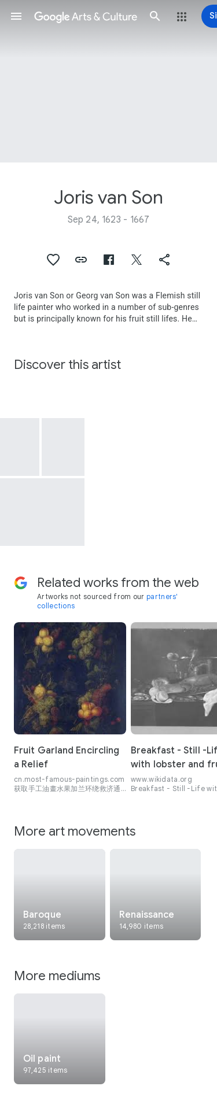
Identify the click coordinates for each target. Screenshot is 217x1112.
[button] (16, 16)
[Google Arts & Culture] (85, 16)
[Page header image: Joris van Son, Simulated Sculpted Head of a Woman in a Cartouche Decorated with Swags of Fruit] (108, 81)
